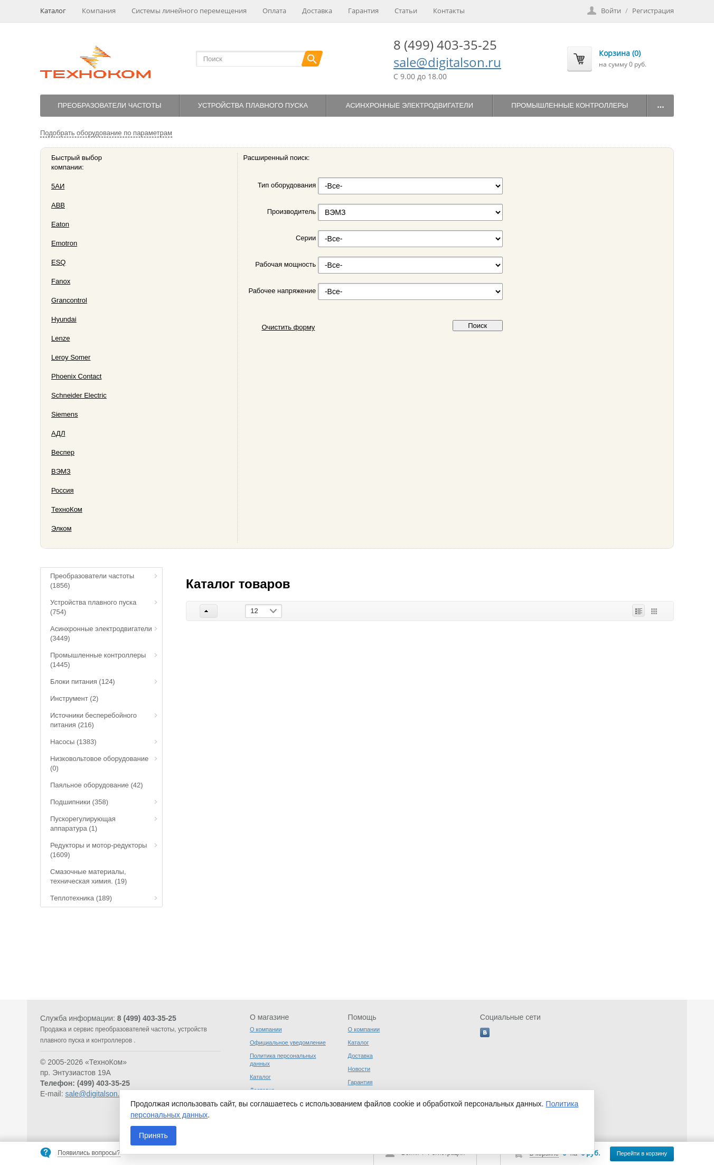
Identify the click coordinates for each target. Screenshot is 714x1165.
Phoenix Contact (76, 376)
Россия (62, 490)
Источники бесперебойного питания (93, 720)
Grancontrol (69, 300)
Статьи (405, 10)
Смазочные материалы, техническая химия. (88, 876)
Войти (611, 10)
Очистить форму (288, 327)
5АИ (57, 186)
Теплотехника (81, 898)
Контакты (449, 10)
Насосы (73, 742)
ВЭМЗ (61, 471)
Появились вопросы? (89, 1153)
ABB (58, 205)
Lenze (60, 338)
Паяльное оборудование (96, 785)
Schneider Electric (79, 395)
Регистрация (653, 10)
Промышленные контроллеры (569, 105)
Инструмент (74, 698)
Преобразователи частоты (109, 105)
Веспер (62, 452)
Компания (99, 10)
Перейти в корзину (642, 1153)
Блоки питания (82, 681)
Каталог (53, 10)
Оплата (274, 10)
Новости (359, 1069)
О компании (266, 1029)
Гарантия (363, 10)
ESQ (58, 262)
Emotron (64, 243)
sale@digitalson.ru (447, 62)
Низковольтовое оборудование (99, 763)
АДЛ (58, 433)
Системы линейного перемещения (189, 10)
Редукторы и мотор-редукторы (98, 850)
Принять (153, 1135)
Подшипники (79, 802)
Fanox (60, 281)
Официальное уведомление (288, 1042)
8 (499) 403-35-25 (445, 44)
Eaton (60, 224)
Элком (61, 528)
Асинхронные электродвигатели (409, 105)
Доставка (317, 10)
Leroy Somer (70, 357)
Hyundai (64, 319)
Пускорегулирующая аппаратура (83, 823)
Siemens (64, 414)
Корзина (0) (620, 53)
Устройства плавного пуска (253, 105)
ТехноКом (66, 509)
